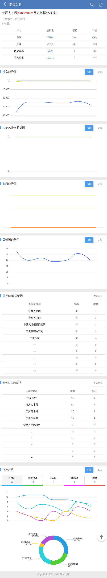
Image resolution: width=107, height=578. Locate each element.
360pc (53, 480)
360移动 (74, 480)
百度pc (12, 480)
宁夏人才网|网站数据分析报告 (30, 13)
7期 (89, 72)
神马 (95, 480)
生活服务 (8, 19)
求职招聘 (20, 19)
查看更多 (97, 296)
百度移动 (32, 480)
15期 (100, 72)
